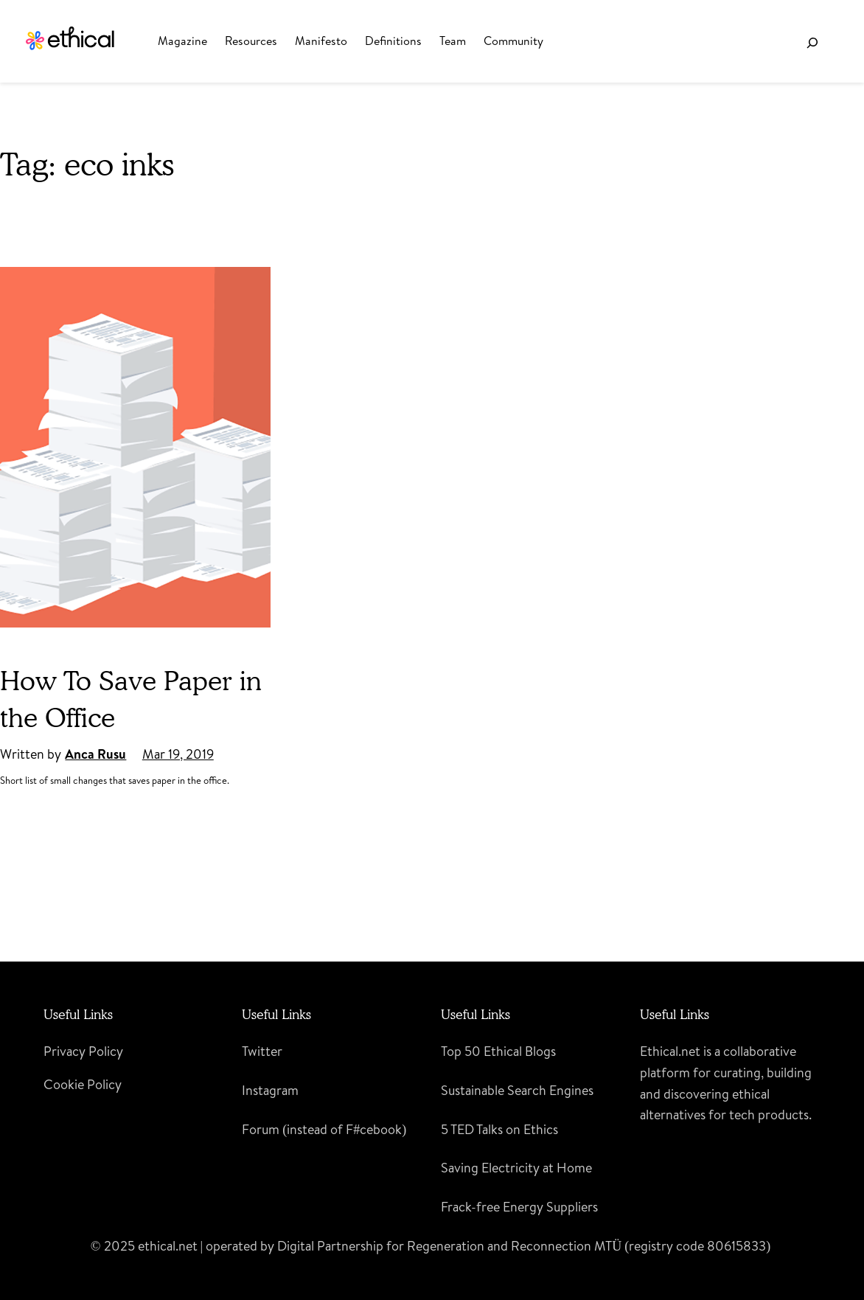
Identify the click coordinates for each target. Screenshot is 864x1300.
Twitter (262, 1051)
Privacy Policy (83, 1051)
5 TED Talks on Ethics (499, 1129)
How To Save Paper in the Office (131, 698)
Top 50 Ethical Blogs (498, 1051)
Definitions (393, 40)
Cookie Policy (82, 1084)
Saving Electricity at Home (516, 1167)
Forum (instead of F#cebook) (324, 1129)
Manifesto (321, 40)
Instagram (270, 1090)
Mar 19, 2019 (178, 754)
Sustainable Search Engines (517, 1090)
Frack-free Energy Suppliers (519, 1207)
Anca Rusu (95, 754)
